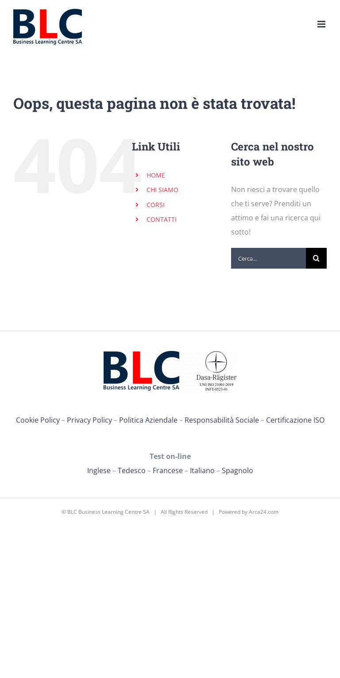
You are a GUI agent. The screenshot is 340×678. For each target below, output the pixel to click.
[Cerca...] (268, 258)
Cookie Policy (38, 420)
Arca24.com (263, 512)
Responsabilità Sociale (222, 420)
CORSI (156, 204)
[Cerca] (316, 258)
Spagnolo (237, 470)
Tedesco (132, 470)
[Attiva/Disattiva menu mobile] (322, 24)
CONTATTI (162, 219)
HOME (156, 175)
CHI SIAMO (162, 189)
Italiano (202, 470)
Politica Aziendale (148, 420)
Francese (168, 470)
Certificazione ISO (295, 420)
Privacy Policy (89, 420)
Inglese (99, 470)
